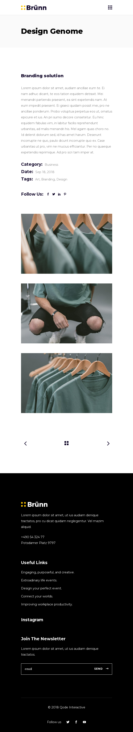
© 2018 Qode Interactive (66, 707)
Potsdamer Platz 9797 (38, 543)
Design (61, 179)
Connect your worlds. (37, 596)
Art (37, 179)
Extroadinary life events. (39, 580)
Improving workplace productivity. (47, 604)
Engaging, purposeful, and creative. (47, 572)
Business (51, 165)
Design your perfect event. (41, 588)
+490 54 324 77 (32, 537)
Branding (48, 179)
